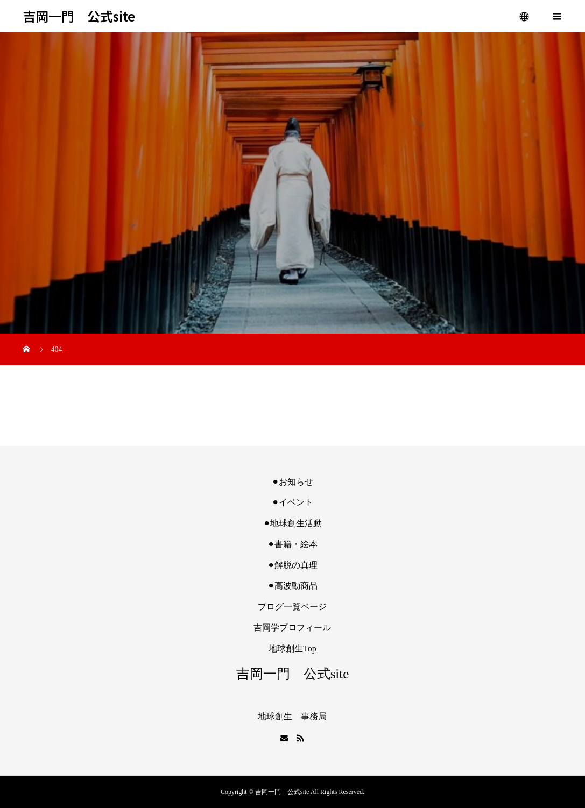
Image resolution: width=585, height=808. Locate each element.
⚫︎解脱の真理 (292, 565)
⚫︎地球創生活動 (292, 523)
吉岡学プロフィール (292, 627)
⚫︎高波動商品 (292, 585)
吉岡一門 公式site (79, 16)
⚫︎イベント (292, 502)
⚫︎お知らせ (292, 481)
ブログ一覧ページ (292, 606)
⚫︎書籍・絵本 (292, 544)
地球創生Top (292, 648)
